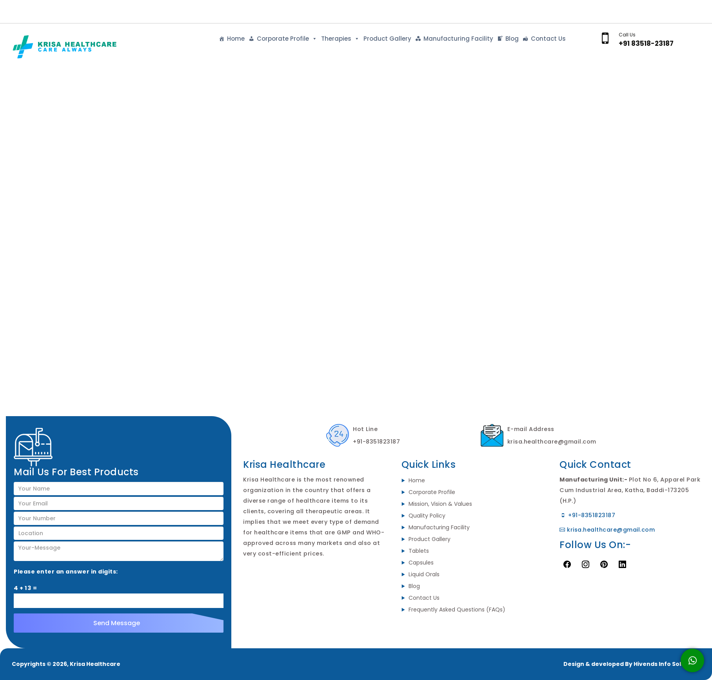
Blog (512, 38)
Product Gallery (387, 38)
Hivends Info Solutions (667, 664)
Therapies (340, 39)
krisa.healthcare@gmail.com (607, 530)
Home (236, 38)
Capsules (421, 562)
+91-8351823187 (587, 515)
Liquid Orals (424, 574)
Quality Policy (427, 515)
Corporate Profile (287, 39)
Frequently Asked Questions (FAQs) (457, 609)
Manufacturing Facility (458, 38)
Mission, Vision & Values (440, 504)
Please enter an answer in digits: (66, 571)
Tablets (419, 551)
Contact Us (548, 38)
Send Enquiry (673, 10)
